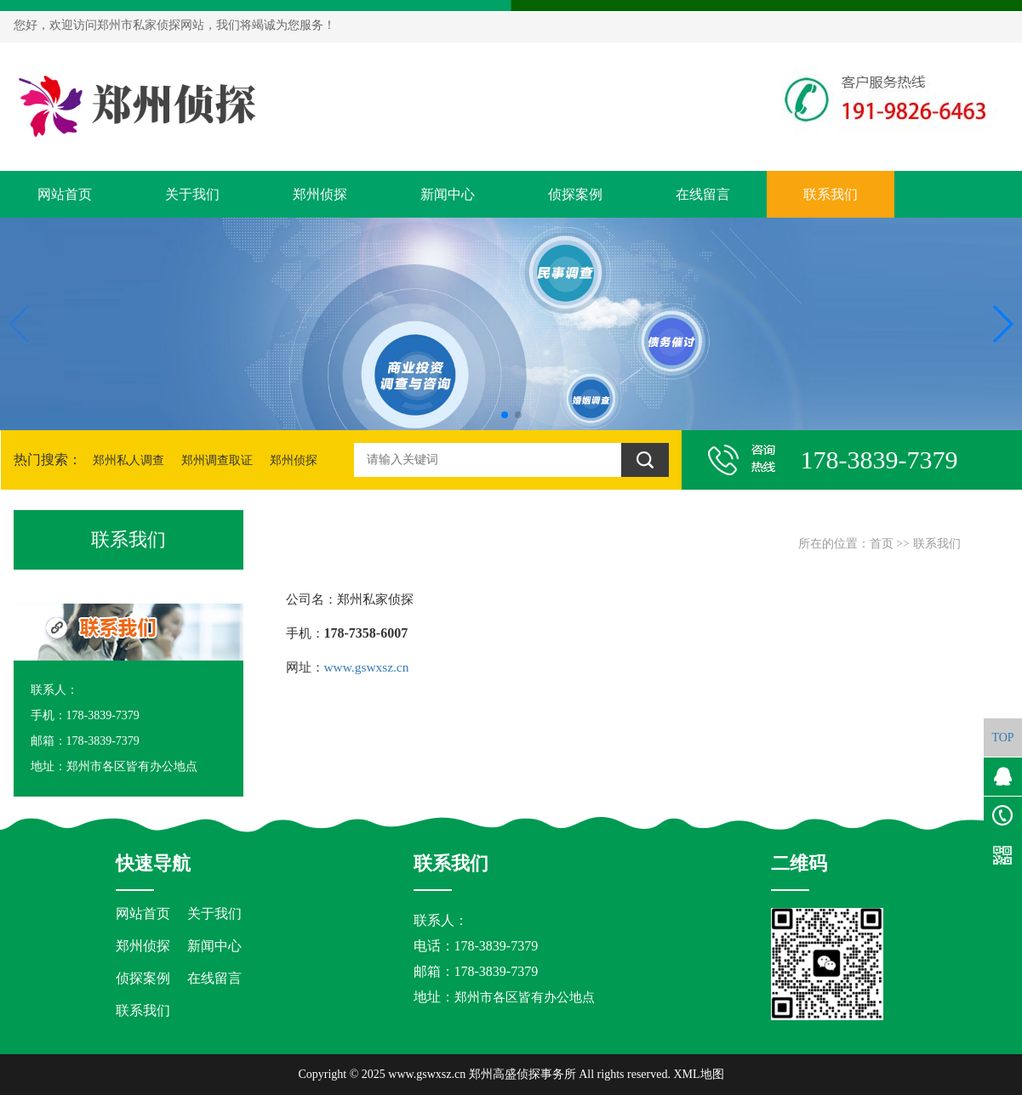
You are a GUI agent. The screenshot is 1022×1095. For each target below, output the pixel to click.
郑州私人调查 (128, 460)
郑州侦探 (320, 194)
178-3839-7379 (496, 971)
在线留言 (703, 194)
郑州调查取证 (217, 460)
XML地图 (698, 1074)
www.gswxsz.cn (366, 667)
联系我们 (830, 194)
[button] (504, 414)
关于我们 (192, 194)
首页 (882, 543)
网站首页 (64, 194)
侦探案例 (575, 194)
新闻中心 (447, 194)
